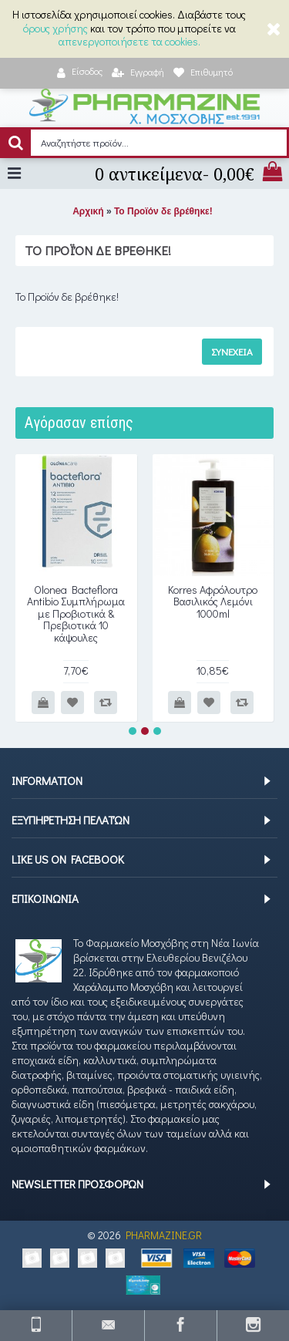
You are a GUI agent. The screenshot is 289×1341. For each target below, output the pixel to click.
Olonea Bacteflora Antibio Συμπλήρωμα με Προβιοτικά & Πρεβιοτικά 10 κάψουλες (76, 613)
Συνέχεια (232, 351)
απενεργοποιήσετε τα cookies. (129, 41)
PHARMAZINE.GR (164, 1235)
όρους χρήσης (55, 28)
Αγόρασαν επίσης (79, 422)
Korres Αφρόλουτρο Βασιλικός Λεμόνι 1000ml (212, 601)
